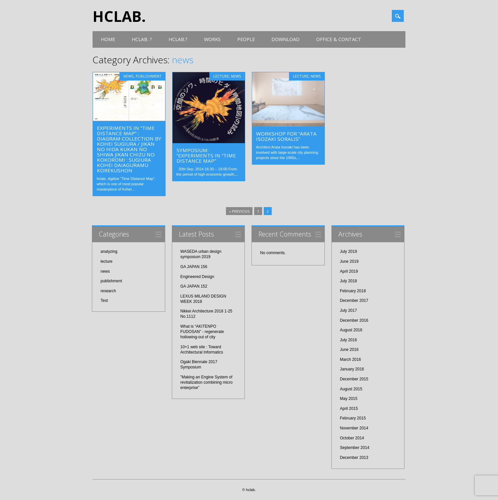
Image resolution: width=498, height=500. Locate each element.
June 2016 (349, 349)
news (128, 76)
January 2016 (352, 369)
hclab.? (178, 39)
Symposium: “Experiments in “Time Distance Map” (206, 155)
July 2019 (348, 251)
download (285, 39)
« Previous (239, 211)
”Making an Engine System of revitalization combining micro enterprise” (206, 382)
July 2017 (348, 310)
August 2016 (351, 330)
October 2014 (352, 438)
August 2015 (351, 389)
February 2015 (353, 418)
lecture (221, 76)
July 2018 (348, 281)
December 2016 (354, 320)
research (108, 291)
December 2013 (354, 457)
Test (104, 300)
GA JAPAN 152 (193, 286)
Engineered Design (197, 276)
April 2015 (349, 408)
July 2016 (348, 340)
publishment (149, 76)
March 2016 (350, 359)
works (212, 39)
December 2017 (354, 300)
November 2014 (354, 428)
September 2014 (355, 447)
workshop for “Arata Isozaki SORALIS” (286, 136)
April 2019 (349, 271)
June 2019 (349, 261)
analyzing (109, 251)
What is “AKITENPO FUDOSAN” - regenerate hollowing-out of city (202, 331)
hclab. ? (142, 39)
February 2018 (353, 291)
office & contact (338, 39)
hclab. (119, 16)
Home (108, 39)
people (246, 39)
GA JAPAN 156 (193, 266)
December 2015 (354, 379)
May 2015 (349, 398)
